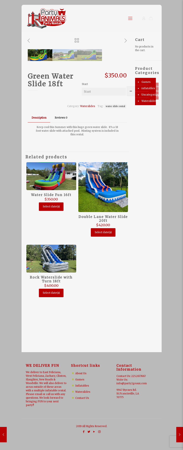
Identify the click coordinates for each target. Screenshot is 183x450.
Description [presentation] (39, 164)
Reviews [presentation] (61, 164)
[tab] (39, 165)
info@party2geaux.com (131, 383)
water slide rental (115, 153)
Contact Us (82, 398)
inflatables (147, 88)
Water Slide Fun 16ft (51, 242)
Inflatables (82, 385)
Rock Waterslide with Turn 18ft (51, 326)
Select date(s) (51, 253)
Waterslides (87, 153)
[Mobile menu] (130, 18)
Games (145, 82)
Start (85, 131)
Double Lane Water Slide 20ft (103, 266)
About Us (80, 373)
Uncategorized (147, 94)
